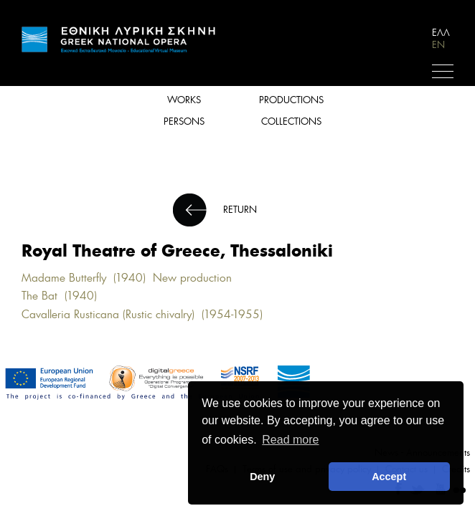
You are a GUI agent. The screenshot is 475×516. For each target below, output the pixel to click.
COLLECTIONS (291, 121)
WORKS (184, 100)
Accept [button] (389, 476)
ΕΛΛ (441, 33)
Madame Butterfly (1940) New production (127, 278)
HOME (118, 39)
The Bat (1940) (63, 295)
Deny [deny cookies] (262, 476)
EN (438, 45)
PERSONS (184, 121)
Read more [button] (290, 440)
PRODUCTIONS (291, 100)
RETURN (240, 210)
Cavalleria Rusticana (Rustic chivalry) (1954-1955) (146, 314)
